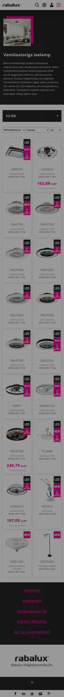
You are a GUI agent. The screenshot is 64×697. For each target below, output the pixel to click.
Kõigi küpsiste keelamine (32, 383)
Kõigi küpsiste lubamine (32, 391)
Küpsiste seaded (32, 374)
